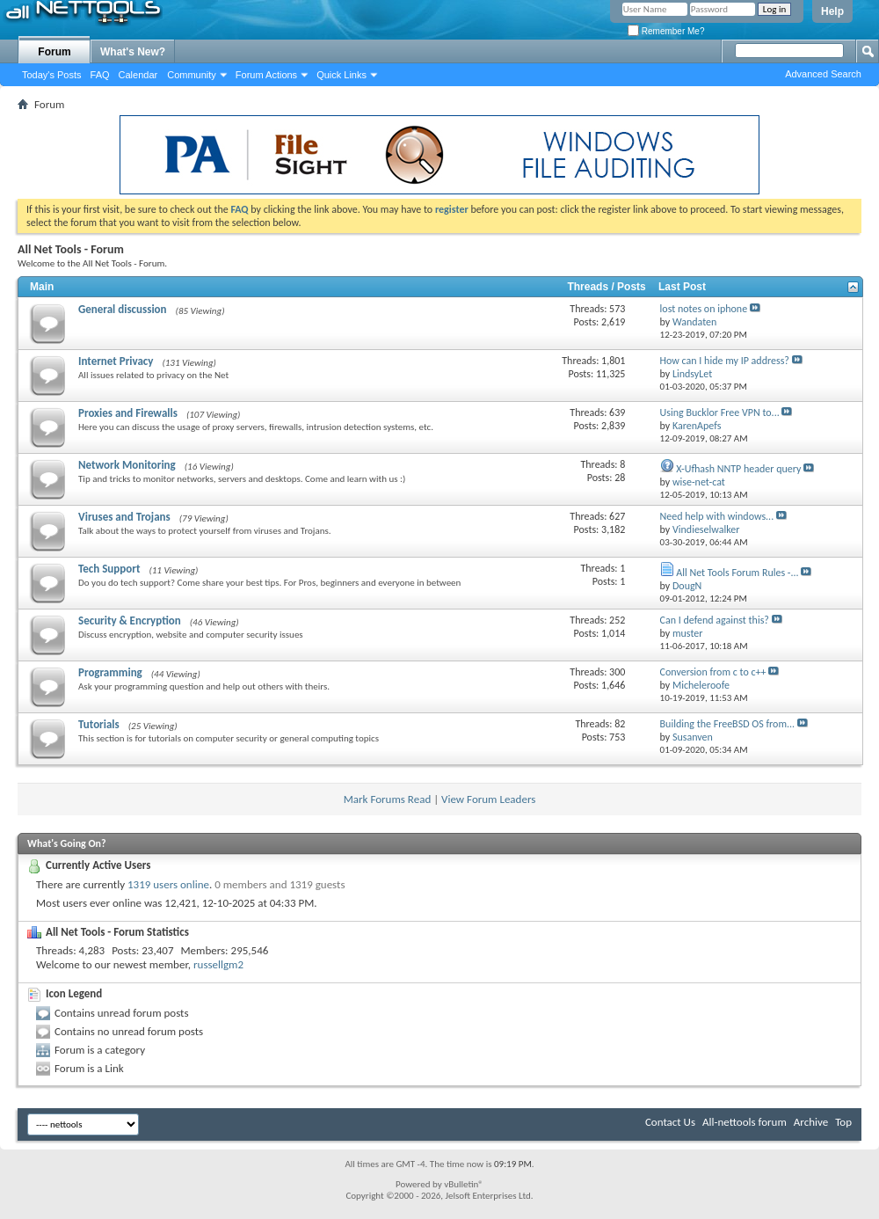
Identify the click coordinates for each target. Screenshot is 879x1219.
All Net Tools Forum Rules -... (737, 572)
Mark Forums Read (388, 799)
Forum (54, 52)
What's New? (132, 52)
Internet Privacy (115, 361)
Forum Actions (266, 74)
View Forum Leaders (488, 799)
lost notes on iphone (704, 309)
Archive (811, 1121)
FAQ (100, 74)
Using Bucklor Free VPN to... (720, 412)
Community (191, 74)
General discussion (122, 309)
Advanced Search (823, 74)
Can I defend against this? (714, 620)
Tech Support (109, 568)
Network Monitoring (127, 464)
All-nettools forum (744, 1121)
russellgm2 (218, 964)
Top (843, 1121)
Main (42, 287)
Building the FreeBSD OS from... (727, 724)
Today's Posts (52, 74)
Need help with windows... (717, 516)
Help (832, 11)
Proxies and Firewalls (128, 413)
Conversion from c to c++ (713, 672)
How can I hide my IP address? (724, 360)
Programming (110, 672)
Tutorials (99, 724)
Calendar (138, 74)
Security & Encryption (129, 620)
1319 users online (168, 884)
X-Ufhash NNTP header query (738, 469)
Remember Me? (666, 31)
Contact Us (670, 1121)
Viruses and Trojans (124, 516)
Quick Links (341, 74)
